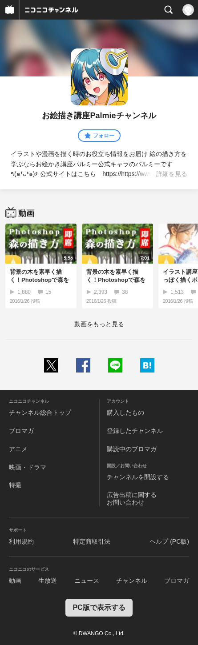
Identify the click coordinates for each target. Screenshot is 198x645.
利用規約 (21, 541)
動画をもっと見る (99, 324)
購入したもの (125, 412)
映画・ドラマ (27, 467)
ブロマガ (21, 430)
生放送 (47, 580)
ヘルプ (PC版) (169, 541)
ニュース (86, 580)
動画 (15, 580)
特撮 (15, 485)
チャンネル (131, 580)
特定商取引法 (91, 541)
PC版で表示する (99, 607)
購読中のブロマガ (132, 449)
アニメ (18, 449)
